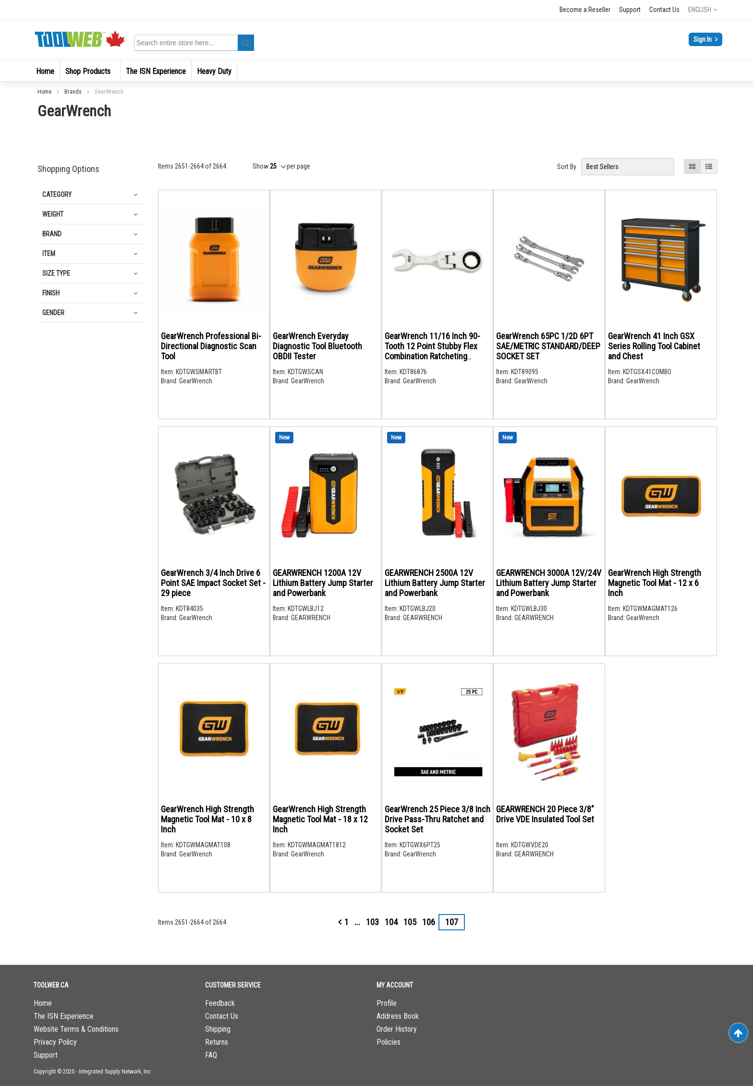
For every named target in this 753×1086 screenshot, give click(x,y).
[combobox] (195, 42)
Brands (73, 91)
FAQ (211, 1055)
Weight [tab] (52, 214)
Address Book (397, 1016)
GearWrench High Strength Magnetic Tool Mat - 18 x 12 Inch (320, 819)
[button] (702, 9)
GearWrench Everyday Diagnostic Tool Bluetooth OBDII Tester (317, 346)
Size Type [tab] (56, 273)
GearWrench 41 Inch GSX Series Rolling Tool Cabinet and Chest (654, 346)
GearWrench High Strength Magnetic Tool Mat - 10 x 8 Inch (207, 819)
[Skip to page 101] (357, 922)
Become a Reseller (584, 9)
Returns (216, 1042)
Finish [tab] (51, 293)
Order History (396, 1029)
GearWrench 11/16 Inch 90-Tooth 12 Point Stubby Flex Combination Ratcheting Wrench (432, 351)
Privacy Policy (55, 1042)
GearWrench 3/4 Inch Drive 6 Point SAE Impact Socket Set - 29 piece (213, 583)
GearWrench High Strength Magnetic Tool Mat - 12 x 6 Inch (654, 583)
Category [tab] (57, 194)
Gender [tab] (53, 313)
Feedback (220, 1003)
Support (630, 9)
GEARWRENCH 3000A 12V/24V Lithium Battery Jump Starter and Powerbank (548, 583)
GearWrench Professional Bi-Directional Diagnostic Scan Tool (211, 346)
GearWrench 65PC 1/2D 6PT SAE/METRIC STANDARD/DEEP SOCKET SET (548, 346)
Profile (386, 1003)
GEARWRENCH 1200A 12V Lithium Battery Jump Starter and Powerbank (323, 583)
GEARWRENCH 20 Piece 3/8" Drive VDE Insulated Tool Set (545, 814)
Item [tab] (48, 253)
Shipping (218, 1029)
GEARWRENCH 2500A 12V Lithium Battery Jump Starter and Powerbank (435, 583)
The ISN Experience (64, 1016)
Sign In (703, 39)
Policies (388, 1042)
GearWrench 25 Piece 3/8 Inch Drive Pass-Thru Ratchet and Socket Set (437, 819)
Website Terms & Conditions (76, 1029)
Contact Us (664, 9)
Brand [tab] (51, 234)
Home (45, 91)
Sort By (566, 167)
